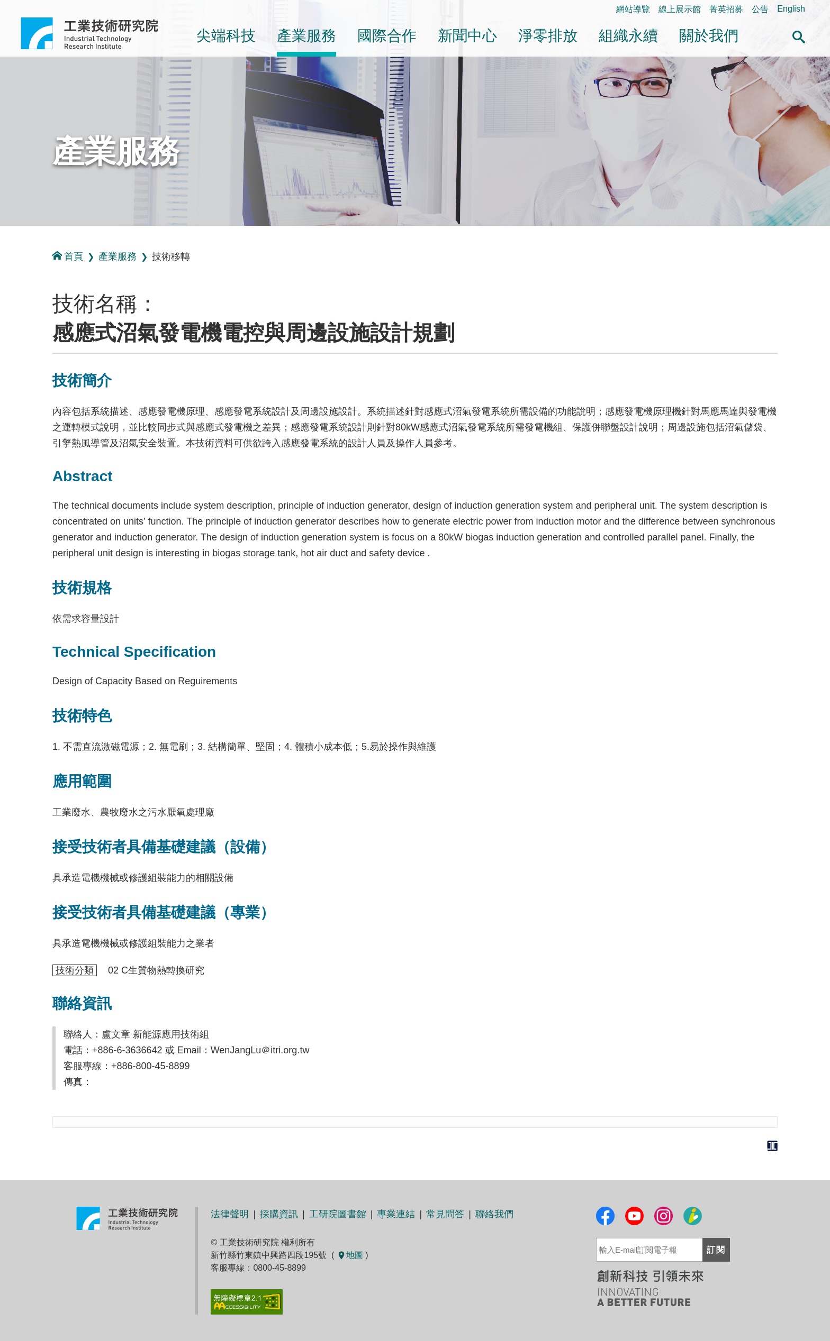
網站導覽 (633, 9)
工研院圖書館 (337, 1214)
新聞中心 (467, 35)
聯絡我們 (494, 1214)
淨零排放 (548, 35)
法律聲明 (230, 1214)
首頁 (67, 256)
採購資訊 (279, 1214)
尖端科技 (226, 35)
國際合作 (387, 35)
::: (3, 237)
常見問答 (445, 1214)
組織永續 (628, 35)
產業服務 (306, 35)
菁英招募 (726, 9)
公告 (760, 9)
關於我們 (708, 35)
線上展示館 (679, 9)
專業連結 (396, 1214)
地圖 (350, 1255)
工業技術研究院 (97, 33)
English (791, 8)
